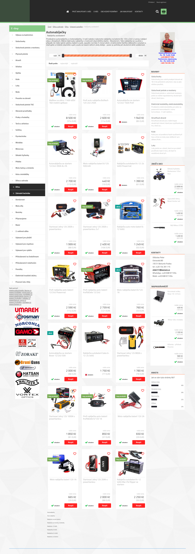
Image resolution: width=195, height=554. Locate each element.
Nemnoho (155, 396)
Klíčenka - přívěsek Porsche (174, 345)
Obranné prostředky (24, 111)
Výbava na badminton (24, 35)
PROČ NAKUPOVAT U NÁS (81, 11)
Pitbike (18, 161)
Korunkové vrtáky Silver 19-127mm (174, 292)
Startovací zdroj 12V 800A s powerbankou (129, 354)
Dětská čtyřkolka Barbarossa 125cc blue (174, 171)
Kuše (18, 79)
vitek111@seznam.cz (161, 269)
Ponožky (19, 269)
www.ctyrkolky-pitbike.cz (19, 298)
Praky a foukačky (22, 117)
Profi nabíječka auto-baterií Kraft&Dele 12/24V (95, 291)
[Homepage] (67, 11)
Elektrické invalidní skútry (26, 275)
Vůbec (153, 403)
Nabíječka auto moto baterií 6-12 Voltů (130, 227)
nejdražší (74, 63)
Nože (18, 92)
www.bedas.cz (15, 304)
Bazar (18, 224)
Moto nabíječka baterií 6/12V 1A (130, 291)
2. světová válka (22, 231)
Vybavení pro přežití (24, 237)
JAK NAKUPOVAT (126, 11)
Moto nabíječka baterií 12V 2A (131, 416)
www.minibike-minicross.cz (20, 292)
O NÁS (96, 11)
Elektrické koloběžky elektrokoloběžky (167, 104)
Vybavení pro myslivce (24, 243)
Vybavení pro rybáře (24, 250)
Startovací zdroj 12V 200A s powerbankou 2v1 (95, 227)
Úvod (49, 26)
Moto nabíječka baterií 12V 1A (63, 479)
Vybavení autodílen (76, 26)
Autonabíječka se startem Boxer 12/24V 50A (60, 354)
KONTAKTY (139, 11)
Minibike (19, 142)
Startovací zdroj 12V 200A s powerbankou (61, 227)
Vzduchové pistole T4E (25, 104)
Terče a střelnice (22, 123)
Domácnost (20, 199)
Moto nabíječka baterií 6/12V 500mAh (96, 164)
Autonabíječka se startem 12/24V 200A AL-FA (60, 164)
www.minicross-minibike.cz (20, 294)
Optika (18, 73)
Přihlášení (151, 2)
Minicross (19, 149)
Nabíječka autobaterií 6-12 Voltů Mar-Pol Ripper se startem (129, 482)
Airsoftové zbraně (158, 117)
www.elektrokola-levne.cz (20, 296)
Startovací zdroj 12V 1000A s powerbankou (62, 417)
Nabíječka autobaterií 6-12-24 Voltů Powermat (130, 164)
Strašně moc (156, 389)
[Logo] (43, 11)
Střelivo (19, 66)
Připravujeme (21, 218)
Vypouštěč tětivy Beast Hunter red (174, 199)
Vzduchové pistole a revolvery (28, 47)
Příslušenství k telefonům (26, 262)
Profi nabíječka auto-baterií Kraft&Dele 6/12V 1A (95, 417)
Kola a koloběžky (22, 174)
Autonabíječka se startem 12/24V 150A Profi (128, 101)
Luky (17, 85)
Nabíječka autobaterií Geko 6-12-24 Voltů (96, 354)
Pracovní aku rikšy (23, 281)
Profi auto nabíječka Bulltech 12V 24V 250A (95, 101)
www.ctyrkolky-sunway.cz (20, 302)
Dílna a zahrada (22, 180)
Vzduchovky (20, 41)
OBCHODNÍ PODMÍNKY (109, 11)
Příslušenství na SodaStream (27, 256)
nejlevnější (64, 63)
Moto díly (19, 205)
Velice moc (155, 381)
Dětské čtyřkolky (22, 155)
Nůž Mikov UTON (176, 225)
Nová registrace (161, 2)
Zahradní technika (23, 193)
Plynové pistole (22, 54)
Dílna (18, 186)
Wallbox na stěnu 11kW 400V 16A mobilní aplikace (62, 101)
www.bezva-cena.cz (17, 300)
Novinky (19, 212)
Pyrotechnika (21, 136)
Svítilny (19, 130)
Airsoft (18, 60)
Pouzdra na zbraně (23, 98)
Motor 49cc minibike (175, 319)
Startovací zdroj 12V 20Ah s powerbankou (95, 480)
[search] (157, 11)
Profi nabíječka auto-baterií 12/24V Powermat (61, 291)
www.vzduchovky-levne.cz (20, 290)
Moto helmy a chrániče (25, 167)
